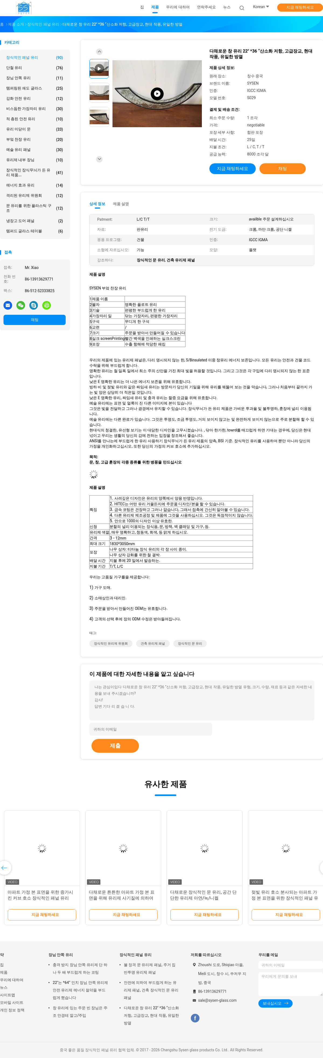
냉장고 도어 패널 (34, 221)
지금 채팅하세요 (300, 7)
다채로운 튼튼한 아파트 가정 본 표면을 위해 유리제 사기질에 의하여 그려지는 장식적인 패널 (122, 898)
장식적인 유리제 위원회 (111, 643)
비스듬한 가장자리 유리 (34, 109)
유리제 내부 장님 (34, 160)
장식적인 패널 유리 (34, 57)
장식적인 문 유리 (190, 643)
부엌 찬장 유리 (34, 139)
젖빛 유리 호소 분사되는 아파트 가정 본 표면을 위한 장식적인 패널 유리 (284, 898)
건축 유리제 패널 (153, 643)
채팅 (34, 319)
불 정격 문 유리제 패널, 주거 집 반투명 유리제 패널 (149, 968)
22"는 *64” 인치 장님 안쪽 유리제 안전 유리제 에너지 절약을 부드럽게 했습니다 (80, 990)
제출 (115, 745)
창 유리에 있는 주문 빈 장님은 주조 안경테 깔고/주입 (80, 1012)
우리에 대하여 (11, 980)
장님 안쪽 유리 (34, 78)
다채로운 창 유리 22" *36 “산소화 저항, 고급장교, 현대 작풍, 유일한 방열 (151, 1015)
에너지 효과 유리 (34, 185)
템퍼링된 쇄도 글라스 (34, 88)
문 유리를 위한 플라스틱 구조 (34, 208)
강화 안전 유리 (34, 98)
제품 (4, 972)
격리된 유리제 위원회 (34, 195)
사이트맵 (7, 995)
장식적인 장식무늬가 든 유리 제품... (34, 172)
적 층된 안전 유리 (34, 119)
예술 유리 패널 (34, 150)
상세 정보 (97, 204)
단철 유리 (34, 68)
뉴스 (4, 987)
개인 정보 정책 (12, 1010)
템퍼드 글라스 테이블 (34, 231)
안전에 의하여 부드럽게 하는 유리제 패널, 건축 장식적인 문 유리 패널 (151, 990)
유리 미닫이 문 (34, 129)
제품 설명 (121, 204)
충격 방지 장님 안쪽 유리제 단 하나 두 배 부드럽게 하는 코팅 (80, 968)
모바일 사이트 (11, 1002)
